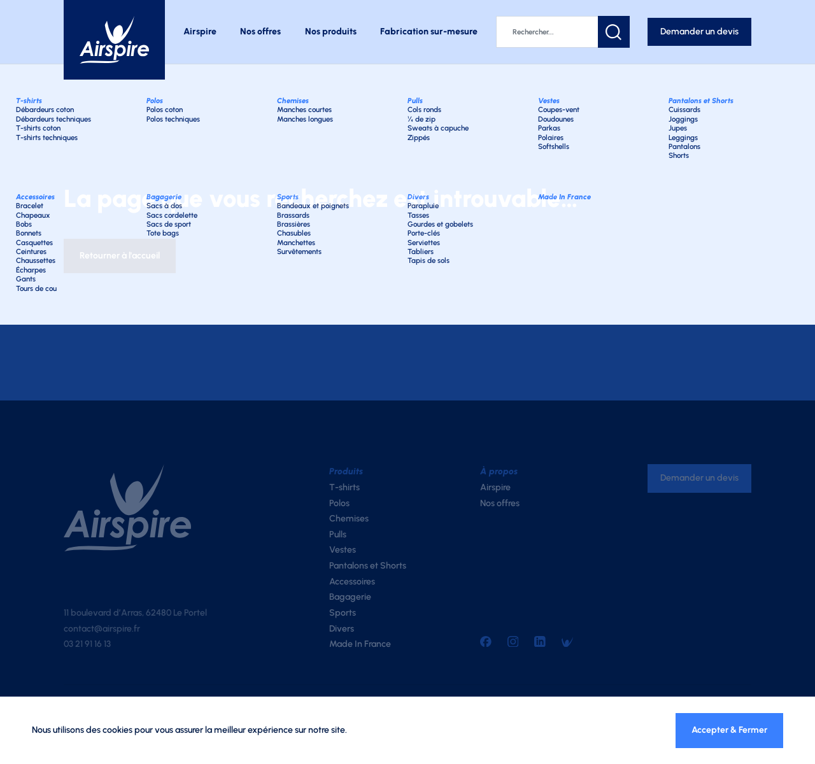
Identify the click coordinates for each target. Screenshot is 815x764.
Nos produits (331, 31)
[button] (614, 32)
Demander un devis (699, 31)
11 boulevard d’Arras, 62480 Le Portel (135, 612)
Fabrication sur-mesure (429, 31)
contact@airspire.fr (102, 628)
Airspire (199, 31)
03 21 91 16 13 (87, 644)
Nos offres (260, 31)
